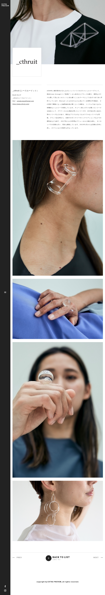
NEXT (96, 558)
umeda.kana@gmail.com (25, 101)
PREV (19, 558)
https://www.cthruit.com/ (20, 104)
